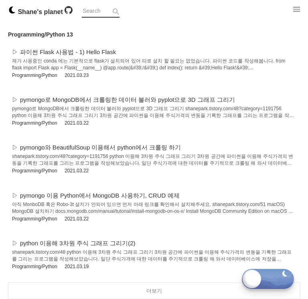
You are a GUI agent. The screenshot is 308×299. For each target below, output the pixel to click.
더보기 (154, 291)
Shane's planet (36, 11)
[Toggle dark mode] (268, 279)
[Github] (69, 11)
